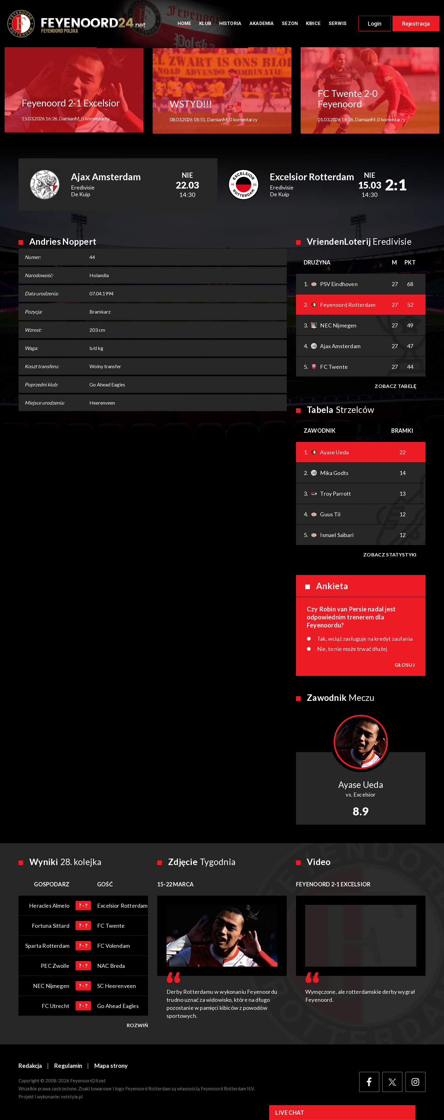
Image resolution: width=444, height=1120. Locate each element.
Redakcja (30, 1067)
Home (184, 24)
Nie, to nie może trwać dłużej (352, 649)
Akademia (261, 24)
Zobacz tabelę (395, 387)
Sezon (290, 24)
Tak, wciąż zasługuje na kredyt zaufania (365, 639)
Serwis (338, 24)
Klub (205, 24)
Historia (230, 24)
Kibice (313, 24)
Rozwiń (137, 1026)
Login (374, 24)
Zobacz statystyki (389, 555)
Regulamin (68, 1067)
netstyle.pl (72, 1097)
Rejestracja (416, 24)
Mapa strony (111, 1067)
